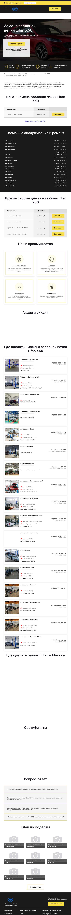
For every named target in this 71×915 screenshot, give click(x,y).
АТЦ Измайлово (9, 183)
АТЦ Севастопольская (11, 160)
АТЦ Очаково (8, 171)
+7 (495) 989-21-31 (60, 152)
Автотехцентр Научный (29, 498)
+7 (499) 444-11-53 (60, 141)
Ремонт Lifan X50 (19, 74)
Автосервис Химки (27, 429)
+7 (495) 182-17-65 (60, 180)
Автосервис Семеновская (30, 412)
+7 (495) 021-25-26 (60, 183)
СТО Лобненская (26, 446)
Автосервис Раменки (28, 585)
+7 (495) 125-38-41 (60, 174)
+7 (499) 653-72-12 (60, 160)
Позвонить (55, 9)
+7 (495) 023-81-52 (60, 169)
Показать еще (35, 887)
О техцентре (8, 913)
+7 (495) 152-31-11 (60, 171)
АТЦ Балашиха (9, 157)
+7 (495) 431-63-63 (60, 157)
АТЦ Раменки (8, 177)
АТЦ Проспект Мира (10, 185)
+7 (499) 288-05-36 (60, 163)
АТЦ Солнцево (9, 174)
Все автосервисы (16, 44)
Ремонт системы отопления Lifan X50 (38, 74)
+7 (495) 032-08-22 (60, 143)
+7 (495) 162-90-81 (60, 146)
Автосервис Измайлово (29, 619)
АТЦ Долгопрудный (10, 143)
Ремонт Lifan (8, 74)
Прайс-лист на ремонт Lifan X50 (35, 121)
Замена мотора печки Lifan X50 (17, 234)
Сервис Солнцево (27, 567)
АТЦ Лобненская (9, 155)
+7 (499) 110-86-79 (60, 166)
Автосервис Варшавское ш (30, 602)
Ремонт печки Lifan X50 (14, 216)
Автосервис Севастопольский (31, 481)
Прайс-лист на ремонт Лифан (51, 910)
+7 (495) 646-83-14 (60, 155)
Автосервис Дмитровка (29, 360)
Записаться (58, 114)
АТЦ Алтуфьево (9, 169)
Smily (21, 913)
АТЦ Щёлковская (9, 146)
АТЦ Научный (8, 163)
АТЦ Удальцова (9, 166)
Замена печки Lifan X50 (14, 222)
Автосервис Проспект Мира (30, 637)
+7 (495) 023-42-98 (60, 186)
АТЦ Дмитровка (9, 140)
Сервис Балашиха (27, 464)
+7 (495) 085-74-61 (60, 149)
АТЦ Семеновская (10, 149)
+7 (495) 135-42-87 (60, 177)
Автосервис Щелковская (29, 394)
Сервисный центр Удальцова (31, 515)
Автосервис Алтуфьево (29, 533)
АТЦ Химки (8, 152)
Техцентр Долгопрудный (29, 377)
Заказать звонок (56, 904)
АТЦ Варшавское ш (10, 180)
